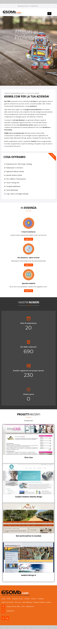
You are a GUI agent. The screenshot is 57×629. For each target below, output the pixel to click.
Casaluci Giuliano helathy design (28, 497)
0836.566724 (34, 6)
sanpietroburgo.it (28, 575)
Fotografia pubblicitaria (13, 186)
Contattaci (41, 599)
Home (3, 599)
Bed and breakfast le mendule (28, 536)
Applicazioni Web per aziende (15, 171)
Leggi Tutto (28, 239)
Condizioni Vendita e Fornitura (42, 602)
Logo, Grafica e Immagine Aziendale (17, 194)
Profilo (9, 599)
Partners (33, 599)
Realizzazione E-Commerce (14, 168)
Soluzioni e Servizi (17, 599)
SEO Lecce (18, 602)
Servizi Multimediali (12, 190)
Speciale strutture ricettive (14, 175)
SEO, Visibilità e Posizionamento (16, 179)
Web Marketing (27, 602)
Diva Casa (28, 457)
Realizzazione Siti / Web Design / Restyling (19, 164)
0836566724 (10, 611)
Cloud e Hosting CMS (12, 183)
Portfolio (27, 599)
